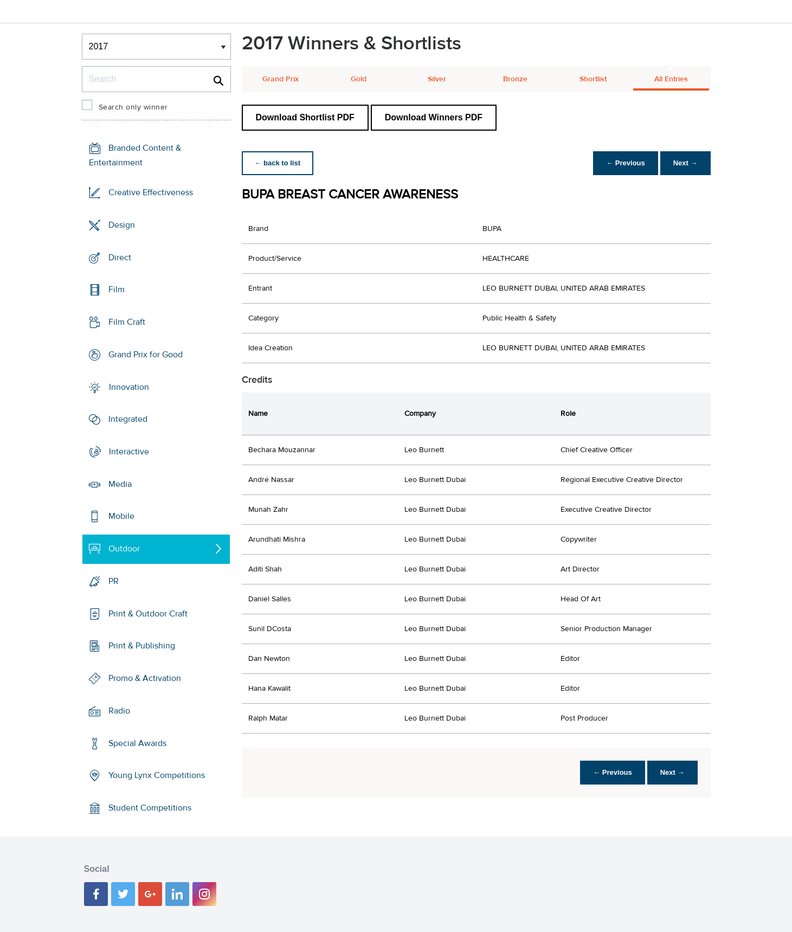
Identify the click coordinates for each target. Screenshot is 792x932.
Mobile (121, 516)
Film (116, 289)
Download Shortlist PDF (305, 117)
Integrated (127, 419)
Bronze (515, 79)
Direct (119, 257)
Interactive (129, 451)
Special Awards (137, 742)
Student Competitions (149, 807)
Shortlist (593, 79)
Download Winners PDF (433, 117)
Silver (437, 79)
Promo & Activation (144, 678)
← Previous (625, 163)
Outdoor (124, 548)
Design (121, 225)
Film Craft (126, 322)
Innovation (129, 386)
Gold (358, 79)
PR (113, 581)
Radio (119, 710)
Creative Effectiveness (150, 192)
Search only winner (133, 107)
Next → (685, 163)
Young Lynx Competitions (156, 775)
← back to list (278, 163)
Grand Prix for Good (145, 354)
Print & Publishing (141, 645)
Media (120, 484)
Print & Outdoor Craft (148, 613)
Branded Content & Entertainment (135, 155)
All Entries (671, 79)
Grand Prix (280, 79)
